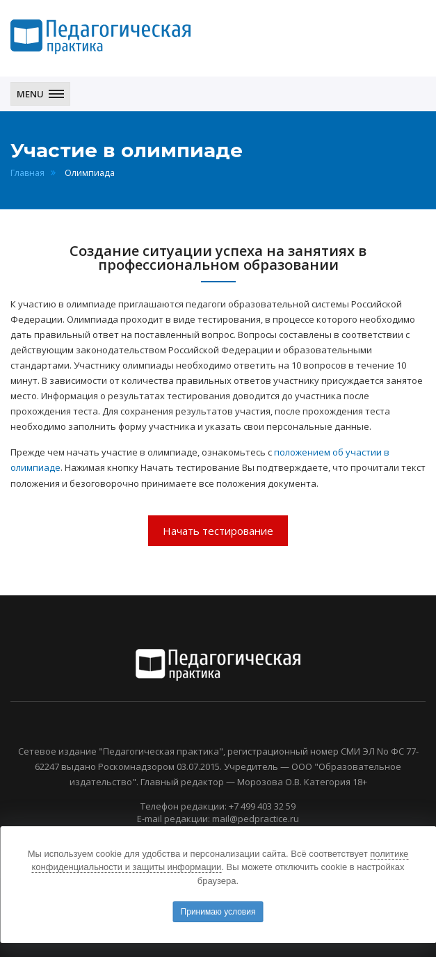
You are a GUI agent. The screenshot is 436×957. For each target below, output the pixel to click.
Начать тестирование (218, 531)
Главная (27, 173)
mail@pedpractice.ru (255, 818)
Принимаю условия (218, 912)
